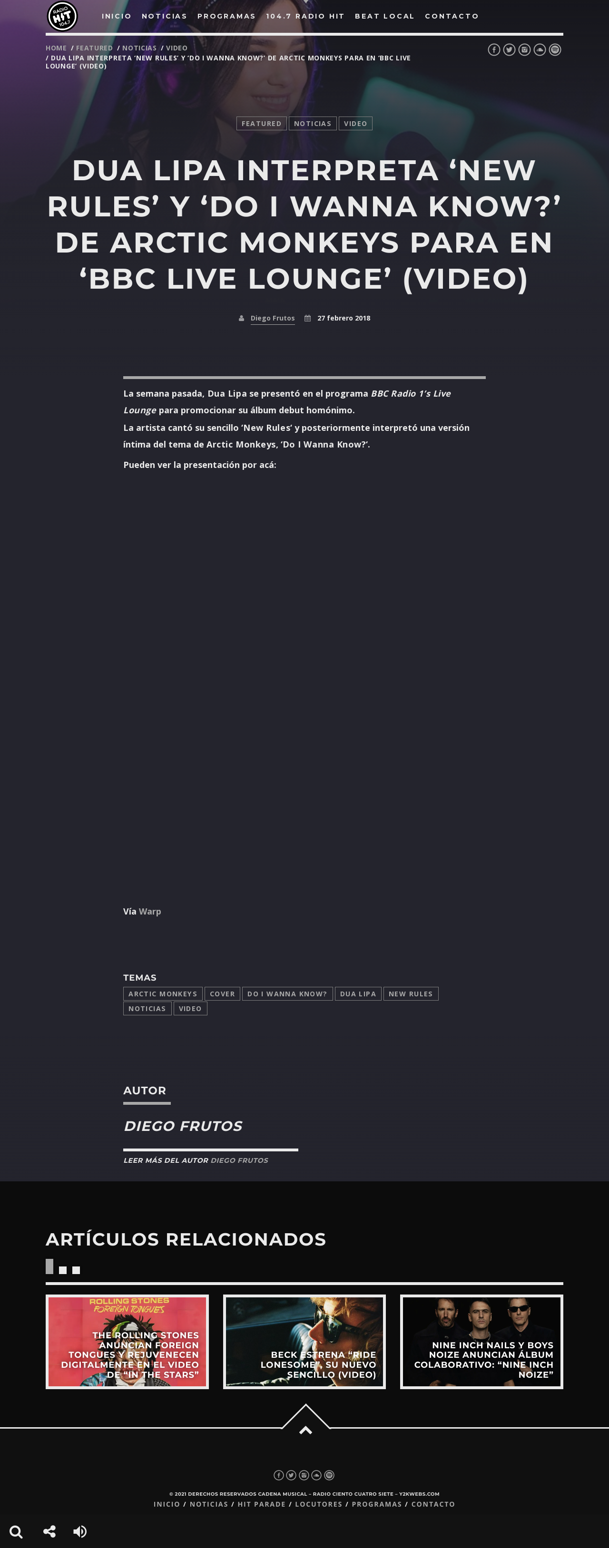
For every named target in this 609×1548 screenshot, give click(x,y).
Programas (377, 1504)
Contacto (434, 1504)
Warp (149, 911)
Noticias (147, 1008)
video (177, 47)
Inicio (167, 1504)
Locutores (319, 1504)
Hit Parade (261, 1504)
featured (94, 47)
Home (56, 47)
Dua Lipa (358, 993)
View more (127, 1342)
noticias (139, 47)
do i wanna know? (287, 993)
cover (222, 993)
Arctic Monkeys (162, 993)
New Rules (411, 993)
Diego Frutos (273, 317)
